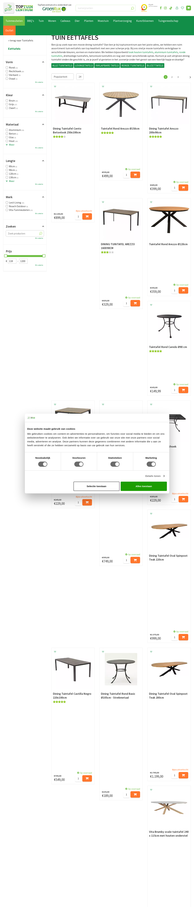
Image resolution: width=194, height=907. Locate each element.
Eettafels (14, 48)
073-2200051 (158, 853)
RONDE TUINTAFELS (132, 65)
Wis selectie (39, 82)
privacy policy (113, 825)
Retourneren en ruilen (15, 860)
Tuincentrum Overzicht (53, 901)
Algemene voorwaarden (16, 864)
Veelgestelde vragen (14, 875)
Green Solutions (32, 901)
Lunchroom (9, 889)
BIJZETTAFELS (155, 65)
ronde (162, 686)
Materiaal (12, 124)
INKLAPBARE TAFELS (107, 65)
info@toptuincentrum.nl (150, 740)
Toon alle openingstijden (65, 879)
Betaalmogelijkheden (15, 853)
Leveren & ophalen (13, 857)
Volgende (188, 76)
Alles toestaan (144, 486)
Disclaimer (9, 871)
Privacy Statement (13, 867)
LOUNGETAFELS (84, 65)
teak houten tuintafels (140, 52)
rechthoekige (173, 686)
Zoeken (11, 226)
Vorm (9, 62)
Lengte (10, 161)
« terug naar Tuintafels (20, 40)
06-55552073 (158, 858)
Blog (6, 885)
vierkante (56, 690)
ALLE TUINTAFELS (62, 65)
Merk (9, 197)
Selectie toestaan (96, 486)
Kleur (9, 95)
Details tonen (153, 476)
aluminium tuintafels (166, 52)
